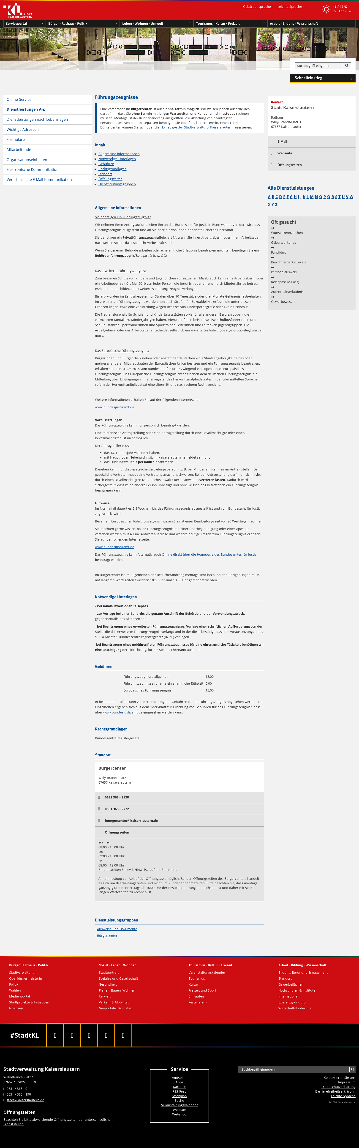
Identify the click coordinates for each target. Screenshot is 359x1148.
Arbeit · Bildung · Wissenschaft (311, 23)
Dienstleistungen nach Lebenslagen (37, 119)
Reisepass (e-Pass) (285, 282)
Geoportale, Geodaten (115, 1008)
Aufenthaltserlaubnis (287, 292)
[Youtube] (89, 1035)
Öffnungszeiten (110, 179)
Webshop (179, 1114)
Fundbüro (278, 252)
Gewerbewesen (283, 301)
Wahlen (15, 990)
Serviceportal (24, 23)
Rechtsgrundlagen (112, 169)
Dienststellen (13, 1124)
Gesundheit (108, 984)
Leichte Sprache (289, 6)
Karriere (179, 1087)
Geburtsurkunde (283, 242)
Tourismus (197, 978)
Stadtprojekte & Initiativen (29, 1002)
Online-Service (19, 99)
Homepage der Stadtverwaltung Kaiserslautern (196, 127)
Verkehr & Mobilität (114, 1002)
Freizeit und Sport (202, 990)
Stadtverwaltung (21, 972)
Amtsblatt (179, 1077)
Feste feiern (198, 1002)
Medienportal (19, 996)
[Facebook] (55, 1035)
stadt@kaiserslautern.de (25, 1100)
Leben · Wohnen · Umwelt (156, 23)
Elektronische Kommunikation (33, 169)
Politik (13, 984)
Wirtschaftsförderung (294, 1008)
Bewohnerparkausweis (288, 262)
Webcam (179, 1109)
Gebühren (106, 163)
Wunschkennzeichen (287, 232)
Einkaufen (196, 996)
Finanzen (16, 1008)
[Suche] (347, 65)
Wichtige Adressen (23, 129)
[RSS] (123, 1035)
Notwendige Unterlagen (117, 158)
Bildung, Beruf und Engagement (303, 972)
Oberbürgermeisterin (25, 978)
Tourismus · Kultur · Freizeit (230, 23)
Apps (179, 1082)
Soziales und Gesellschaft (118, 978)
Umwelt (105, 996)
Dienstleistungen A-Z (26, 109)
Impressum (347, 1082)
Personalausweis (284, 272)
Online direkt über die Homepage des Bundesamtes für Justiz (209, 554)
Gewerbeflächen (290, 984)
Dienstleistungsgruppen (117, 184)
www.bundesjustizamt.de (114, 407)
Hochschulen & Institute (296, 990)
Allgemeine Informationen (119, 153)
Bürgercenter (107, 935)
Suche (179, 1100)
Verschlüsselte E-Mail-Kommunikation (39, 179)
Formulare (16, 139)
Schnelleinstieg (325, 78)
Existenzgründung (292, 1002)
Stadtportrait (109, 972)
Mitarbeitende (19, 149)
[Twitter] (72, 1035)
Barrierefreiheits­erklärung (335, 1091)
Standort (105, 174)
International (288, 996)
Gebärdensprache (257, 6)
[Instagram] (106, 1035)
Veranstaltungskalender (207, 972)
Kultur (193, 984)
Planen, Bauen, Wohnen (117, 990)
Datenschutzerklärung (338, 1087)
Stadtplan (179, 1096)
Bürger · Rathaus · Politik (82, 23)
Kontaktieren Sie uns (340, 1077)
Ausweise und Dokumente (117, 929)
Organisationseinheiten (27, 159)
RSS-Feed (179, 1091)
